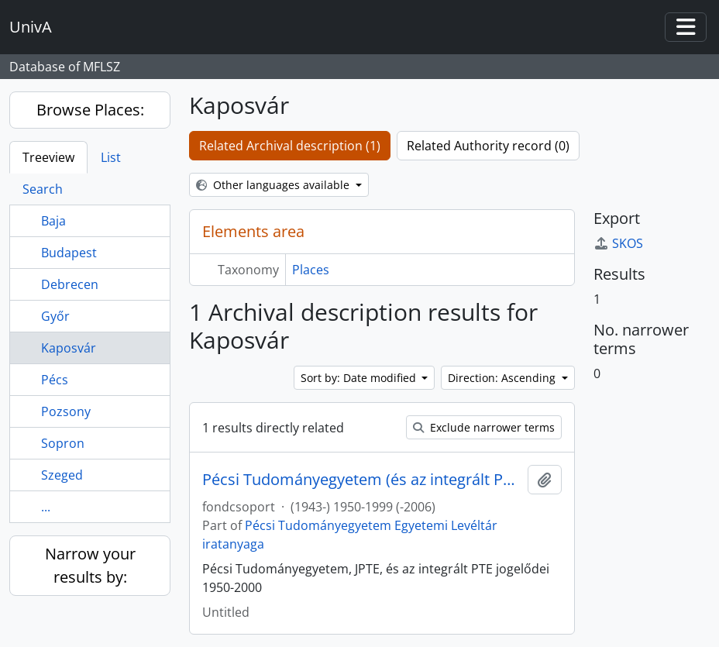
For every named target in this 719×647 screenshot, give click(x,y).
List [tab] (111, 157)
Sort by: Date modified (360, 377)
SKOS (618, 243)
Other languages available (274, 184)
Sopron (62, 443)
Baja (53, 220)
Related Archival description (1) (289, 145)
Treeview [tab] (48, 157)
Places (310, 269)
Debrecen (69, 284)
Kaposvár (68, 347)
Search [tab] (42, 189)
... (45, 506)
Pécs (54, 379)
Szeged (62, 475)
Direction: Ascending (503, 377)
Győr (55, 316)
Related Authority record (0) (488, 145)
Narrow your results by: (90, 565)
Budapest (69, 252)
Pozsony (66, 411)
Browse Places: (90, 109)
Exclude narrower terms (484, 427)
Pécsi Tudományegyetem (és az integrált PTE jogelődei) (361, 479)
